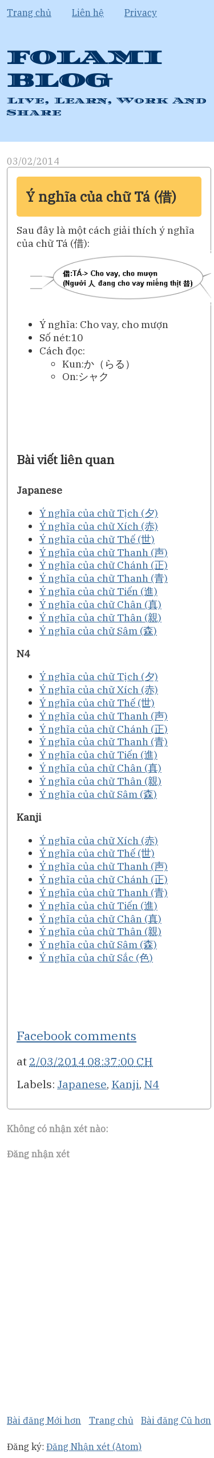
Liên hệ (88, 12)
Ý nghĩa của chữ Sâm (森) (98, 630)
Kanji (125, 1084)
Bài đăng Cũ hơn (176, 1420)
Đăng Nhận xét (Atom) (94, 1446)
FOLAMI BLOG (84, 69)
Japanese (82, 1084)
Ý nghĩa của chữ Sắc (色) (96, 957)
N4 (151, 1084)
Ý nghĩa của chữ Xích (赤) (98, 526)
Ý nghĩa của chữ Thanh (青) (103, 578)
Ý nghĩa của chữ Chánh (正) (103, 565)
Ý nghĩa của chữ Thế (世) (97, 539)
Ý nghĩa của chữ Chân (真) (100, 604)
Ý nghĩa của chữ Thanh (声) (103, 552)
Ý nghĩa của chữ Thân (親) (100, 617)
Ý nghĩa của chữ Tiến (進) (98, 591)
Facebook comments (76, 1036)
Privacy (140, 12)
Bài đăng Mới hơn (44, 1420)
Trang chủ (29, 12)
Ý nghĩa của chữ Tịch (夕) (98, 513)
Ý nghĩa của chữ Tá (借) (101, 196)
